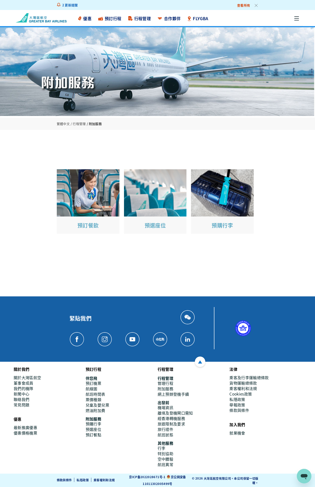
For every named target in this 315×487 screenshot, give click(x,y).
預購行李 (222, 225)
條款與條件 (64, 480)
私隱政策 (83, 480)
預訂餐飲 (88, 225)
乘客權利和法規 (104, 480)
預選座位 (155, 225)
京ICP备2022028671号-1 (147, 477)
